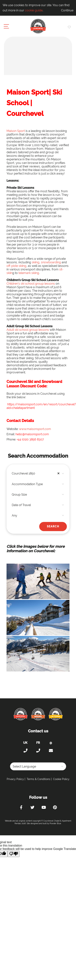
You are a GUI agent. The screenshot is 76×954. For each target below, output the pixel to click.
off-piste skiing (16, 266)
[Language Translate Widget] (38, 766)
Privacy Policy (15, 779)
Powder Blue (55, 823)
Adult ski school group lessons (28, 330)
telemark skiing (28, 273)
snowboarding (51, 262)
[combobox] (38, 473)
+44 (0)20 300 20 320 (25, 751)
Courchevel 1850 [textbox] (36, 473)
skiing (35, 262)
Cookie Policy (61, 779)
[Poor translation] (14, 854)
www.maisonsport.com (35, 429)
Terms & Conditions (38, 779)
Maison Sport (16, 131)
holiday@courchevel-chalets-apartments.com (50, 751)
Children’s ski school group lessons (31, 283)
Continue (67, 10)
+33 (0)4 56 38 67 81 (38, 751)
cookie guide (34, 10)
